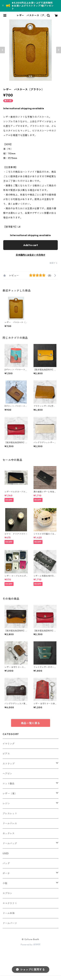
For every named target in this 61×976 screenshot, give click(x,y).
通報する (53, 263)
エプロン (7, 893)
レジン (6, 803)
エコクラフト (10, 903)
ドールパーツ (10, 923)
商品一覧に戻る (30, 723)
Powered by (30, 944)
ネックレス (9, 833)
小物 (5, 883)
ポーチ (6, 873)
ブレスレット (10, 813)
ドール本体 (9, 913)
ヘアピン (7, 773)
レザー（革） (10, 793)
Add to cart (30, 245)
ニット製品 (9, 783)
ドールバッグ (10, 843)
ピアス (6, 753)
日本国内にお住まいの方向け (30, 254)
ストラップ (9, 763)
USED (6, 853)
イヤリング (9, 743)
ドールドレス (10, 823)
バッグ (6, 863)
